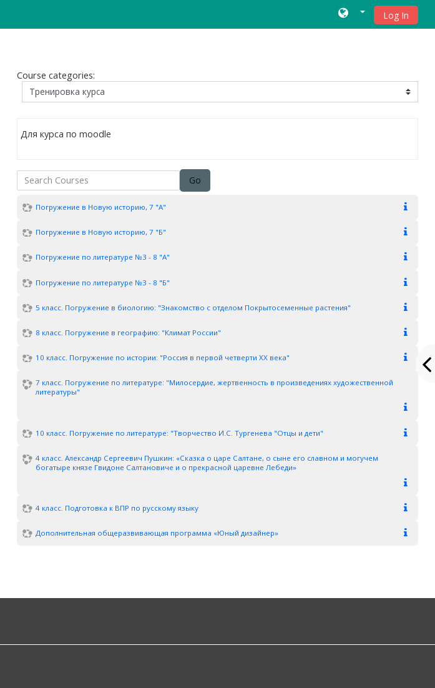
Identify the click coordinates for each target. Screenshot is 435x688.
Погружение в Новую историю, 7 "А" (101, 207)
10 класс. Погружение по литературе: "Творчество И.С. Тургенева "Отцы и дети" (179, 433)
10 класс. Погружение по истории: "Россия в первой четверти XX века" (163, 357)
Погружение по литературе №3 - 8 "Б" (103, 282)
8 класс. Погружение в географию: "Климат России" (128, 332)
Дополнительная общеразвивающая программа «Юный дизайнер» (157, 533)
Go (195, 180)
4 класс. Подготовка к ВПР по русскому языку (117, 508)
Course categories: (56, 75)
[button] (351, 14)
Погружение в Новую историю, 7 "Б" (101, 232)
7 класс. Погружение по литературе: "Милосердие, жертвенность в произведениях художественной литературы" (214, 387)
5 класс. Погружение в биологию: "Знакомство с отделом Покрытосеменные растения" (193, 307)
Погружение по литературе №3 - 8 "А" (103, 257)
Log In (396, 15)
